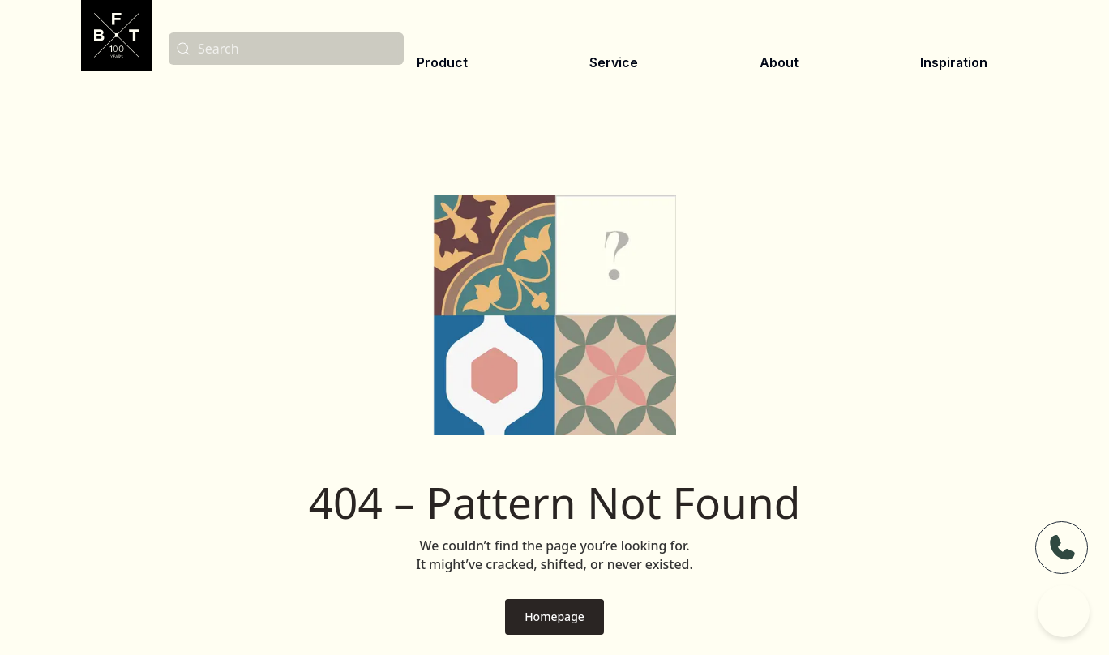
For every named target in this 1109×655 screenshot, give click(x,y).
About (779, 62)
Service (613, 62)
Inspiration (953, 62)
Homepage (554, 616)
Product (442, 62)
